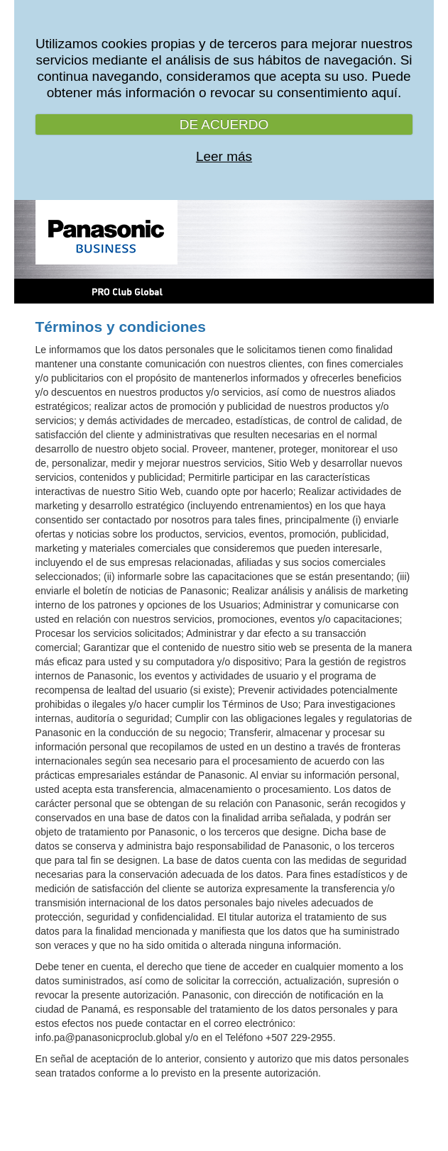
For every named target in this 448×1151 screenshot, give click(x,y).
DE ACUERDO (224, 124)
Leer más (224, 156)
